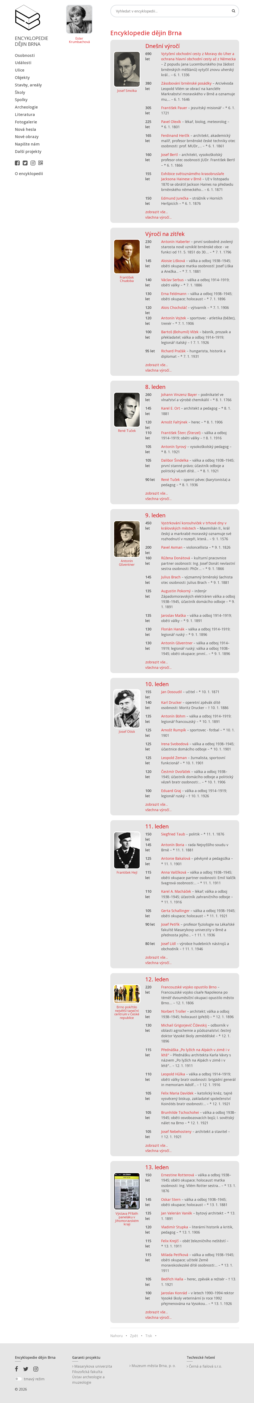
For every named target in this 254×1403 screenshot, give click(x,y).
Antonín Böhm (173, 716)
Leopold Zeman (174, 757)
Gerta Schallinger (175, 910)
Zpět (134, 1335)
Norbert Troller (173, 1011)
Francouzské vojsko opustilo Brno (189, 987)
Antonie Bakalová (175, 858)
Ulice (19, 70)
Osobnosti (25, 55)
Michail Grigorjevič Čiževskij (184, 1025)
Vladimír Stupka (174, 1227)
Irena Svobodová (174, 743)
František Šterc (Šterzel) (181, 432)
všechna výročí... (158, 217)
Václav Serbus (172, 279)
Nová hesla (25, 129)
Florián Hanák (172, 629)
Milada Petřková (174, 1254)
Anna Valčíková (173, 872)
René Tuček (170, 479)
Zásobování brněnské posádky (186, 83)
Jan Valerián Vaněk (176, 1213)
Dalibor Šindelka (174, 460)
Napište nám (27, 144)
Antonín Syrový (173, 446)
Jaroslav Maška (173, 615)
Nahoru (116, 1335)
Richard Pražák (173, 350)
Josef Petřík (170, 924)
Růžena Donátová (175, 557)
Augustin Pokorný (176, 590)
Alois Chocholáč (174, 307)
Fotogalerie (26, 122)
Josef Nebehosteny (176, 1131)
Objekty (22, 77)
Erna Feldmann (173, 293)
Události (23, 62)
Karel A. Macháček (176, 891)
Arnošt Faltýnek (174, 422)
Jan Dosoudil (171, 691)
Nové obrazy (27, 136)
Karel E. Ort (170, 408)
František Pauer (174, 107)
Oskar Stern (171, 1199)
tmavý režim (34, 1378)
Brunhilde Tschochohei (180, 1112)
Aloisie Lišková (173, 260)
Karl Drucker (171, 702)
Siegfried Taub (173, 834)
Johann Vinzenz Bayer (179, 394)
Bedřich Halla (172, 1279)
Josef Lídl (168, 943)
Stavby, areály (28, 85)
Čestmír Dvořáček (175, 771)
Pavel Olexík (171, 121)
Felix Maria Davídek (177, 1093)
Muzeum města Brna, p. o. (152, 1365)
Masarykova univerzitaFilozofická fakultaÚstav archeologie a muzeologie (92, 1374)
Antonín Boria (172, 844)
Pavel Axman (171, 547)
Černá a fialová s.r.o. (204, 1366)
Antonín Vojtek (173, 318)
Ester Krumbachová (79, 40)
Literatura (25, 114)
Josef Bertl (169, 154)
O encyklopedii (29, 173)
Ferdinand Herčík (175, 135)
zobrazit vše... (156, 211)
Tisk (148, 1335)
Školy (20, 92)
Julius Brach (171, 577)
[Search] (174, 11)
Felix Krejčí (170, 1240)
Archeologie (26, 107)
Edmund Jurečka (174, 198)
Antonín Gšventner (177, 643)
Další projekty (28, 151)
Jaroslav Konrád (174, 1292)
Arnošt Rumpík (173, 730)
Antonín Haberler (175, 241)
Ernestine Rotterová (177, 1174)
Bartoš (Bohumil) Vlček (180, 331)
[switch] (18, 1379)
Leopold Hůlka (173, 1074)
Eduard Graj (171, 790)
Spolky (21, 99)
